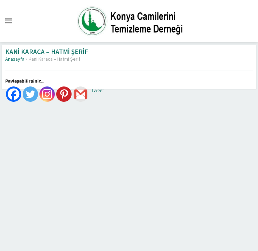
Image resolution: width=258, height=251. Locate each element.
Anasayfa (14, 59)
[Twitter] (30, 94)
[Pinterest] (64, 94)
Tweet (97, 90)
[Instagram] (47, 94)
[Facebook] (13, 94)
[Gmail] (80, 94)
